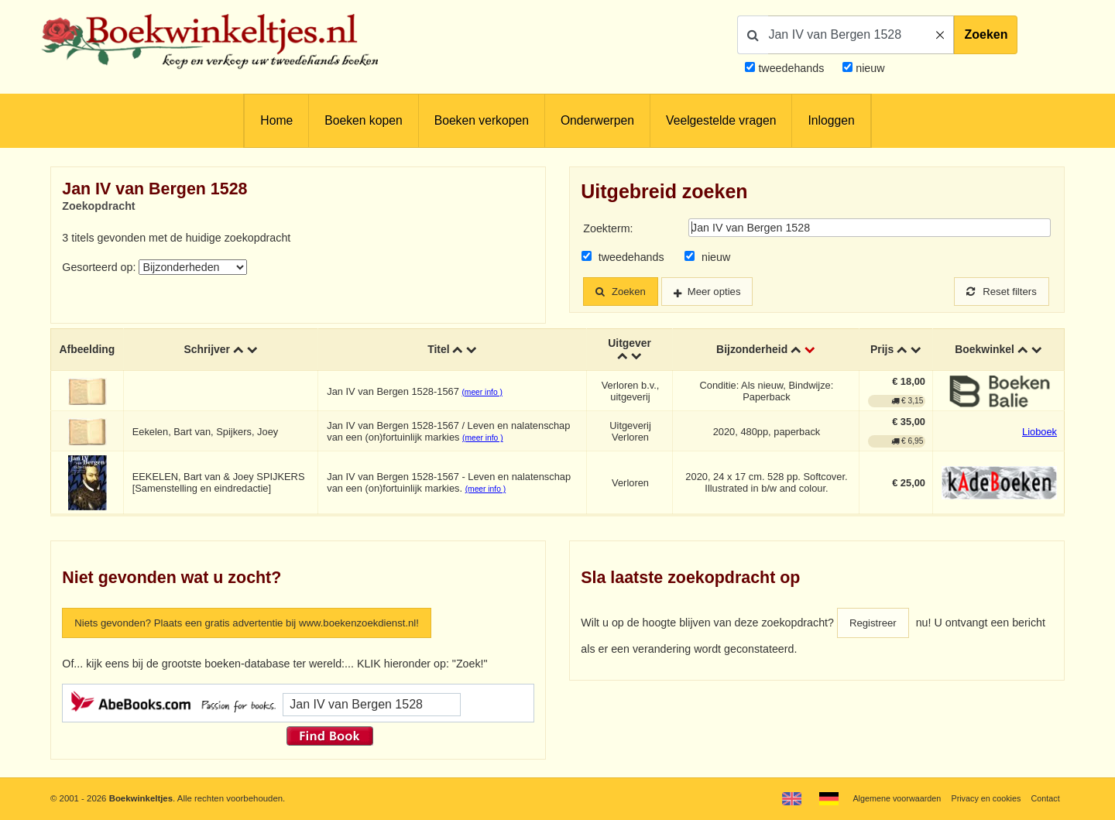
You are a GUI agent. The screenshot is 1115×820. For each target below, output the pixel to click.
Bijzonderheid (751, 351)
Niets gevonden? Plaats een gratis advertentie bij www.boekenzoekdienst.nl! (261, 624)
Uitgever (629, 344)
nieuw (868, 68)
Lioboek (1039, 432)
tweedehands (791, 68)
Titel (438, 351)
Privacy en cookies (982, 798)
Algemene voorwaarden (888, 798)
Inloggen (831, 120)
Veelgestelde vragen (721, 120)
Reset (999, 292)
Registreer (875, 624)
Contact (1044, 798)
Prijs (882, 351)
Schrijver (208, 351)
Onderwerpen (597, 120)
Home (276, 120)
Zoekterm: (608, 228)
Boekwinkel (984, 351)
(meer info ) (482, 393)
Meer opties (723, 292)
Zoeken (985, 34)
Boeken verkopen (481, 120)
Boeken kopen (363, 120)
